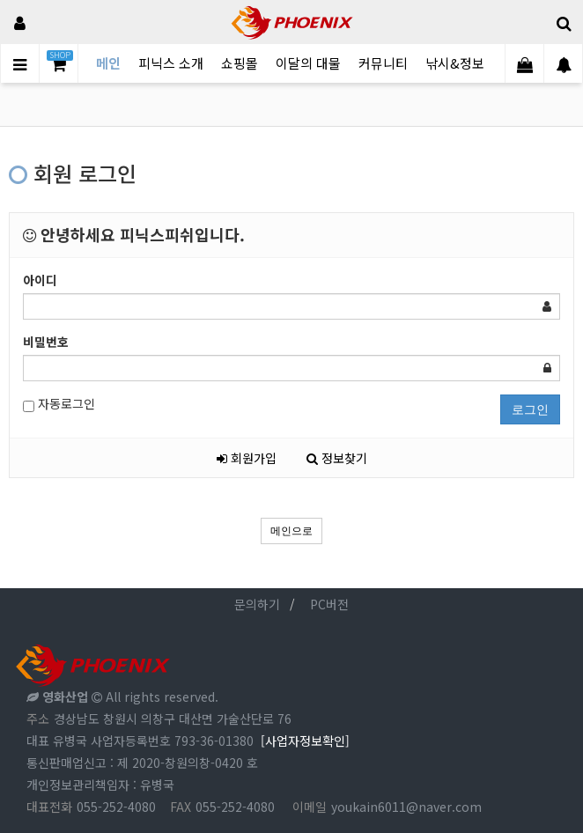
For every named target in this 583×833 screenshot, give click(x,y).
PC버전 (329, 604)
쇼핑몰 (239, 63)
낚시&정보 (454, 63)
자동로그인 (59, 403)
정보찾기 (336, 458)
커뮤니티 (383, 63)
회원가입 (247, 458)
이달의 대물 (308, 63)
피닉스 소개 (170, 63)
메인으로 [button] (291, 531)
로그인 (530, 409)
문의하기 (257, 604)
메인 (108, 63)
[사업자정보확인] (305, 740)
